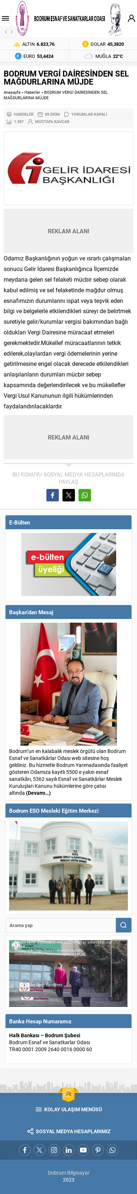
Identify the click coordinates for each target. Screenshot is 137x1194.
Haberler (32, 92)
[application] (68, 973)
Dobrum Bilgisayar (69, 1172)
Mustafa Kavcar (52, 121)
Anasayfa (12, 92)
